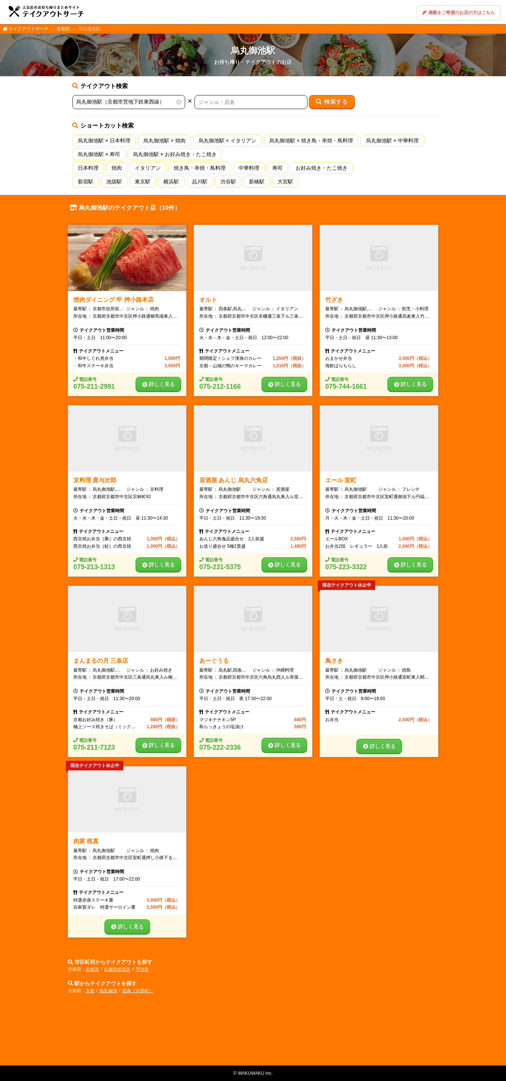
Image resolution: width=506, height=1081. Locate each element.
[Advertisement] (253, 1032)
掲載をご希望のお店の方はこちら (458, 12)
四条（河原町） (137, 990)
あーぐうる (214, 661)
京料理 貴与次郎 (94, 480)
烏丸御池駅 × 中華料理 (392, 140)
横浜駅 (171, 182)
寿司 (277, 168)
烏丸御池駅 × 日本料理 (104, 140)
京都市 (92, 969)
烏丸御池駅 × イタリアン (227, 140)
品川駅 (199, 182)
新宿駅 (85, 182)
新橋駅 (256, 182)
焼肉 (116, 168)
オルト (208, 300)
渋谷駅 (228, 182)
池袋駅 (114, 182)
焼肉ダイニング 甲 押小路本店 (113, 300)
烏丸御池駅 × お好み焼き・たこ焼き (175, 154)
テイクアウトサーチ (29, 28)
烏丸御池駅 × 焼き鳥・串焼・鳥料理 (311, 140)
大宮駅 (285, 182)
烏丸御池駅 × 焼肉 (164, 140)
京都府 (63, 28)
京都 (90, 990)
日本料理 (88, 168)
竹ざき (334, 300)
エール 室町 (340, 480)
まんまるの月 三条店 (100, 661)
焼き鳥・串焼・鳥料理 (200, 168)
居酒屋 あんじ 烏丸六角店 (233, 480)
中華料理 (249, 168)
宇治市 (142, 969)
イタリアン (148, 168)
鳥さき (334, 661)
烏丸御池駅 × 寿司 (99, 154)
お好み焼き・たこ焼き (321, 168)
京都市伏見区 (117, 969)
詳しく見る (158, 384)
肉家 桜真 (86, 841)
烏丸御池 (108, 990)
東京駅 (142, 182)
